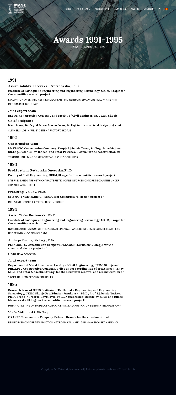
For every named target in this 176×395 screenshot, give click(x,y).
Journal (148, 8)
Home (67, 8)
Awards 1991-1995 (94, 46)
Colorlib (130, 369)
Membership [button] (102, 8)
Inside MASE (83, 8)
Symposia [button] (120, 8)
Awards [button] (135, 8)
